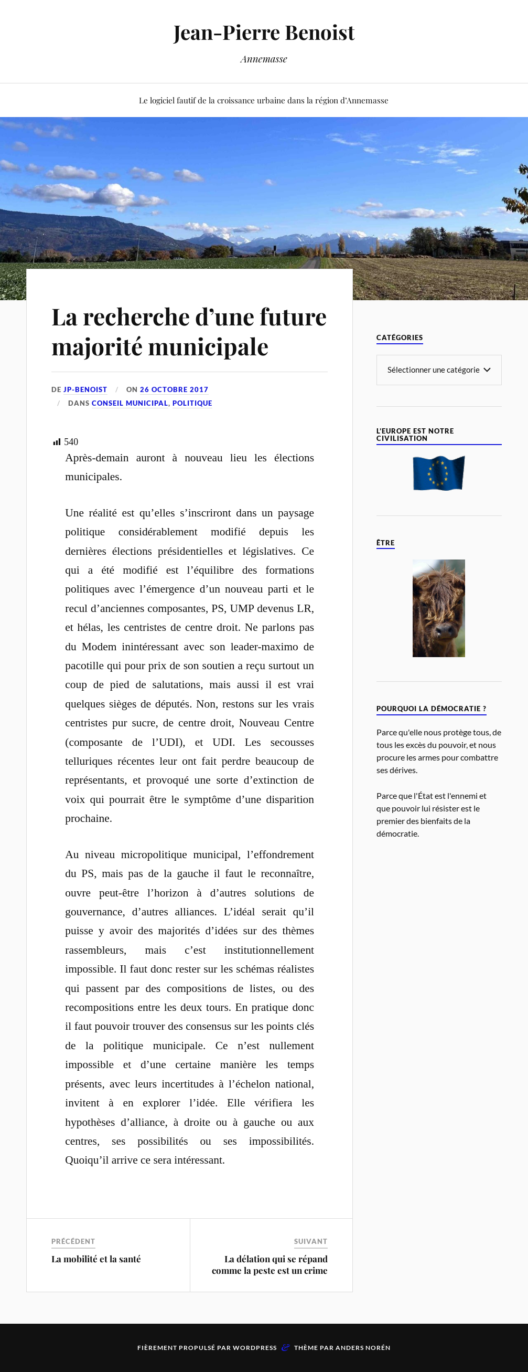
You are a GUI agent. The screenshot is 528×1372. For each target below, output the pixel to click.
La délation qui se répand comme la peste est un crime (270, 1264)
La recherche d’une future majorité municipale (189, 330)
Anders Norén (363, 1348)
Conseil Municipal (130, 403)
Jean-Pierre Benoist (264, 31)
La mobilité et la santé (96, 1258)
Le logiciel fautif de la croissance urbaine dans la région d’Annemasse (264, 99)
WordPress (255, 1348)
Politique (192, 403)
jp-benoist (85, 389)
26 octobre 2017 (174, 389)
